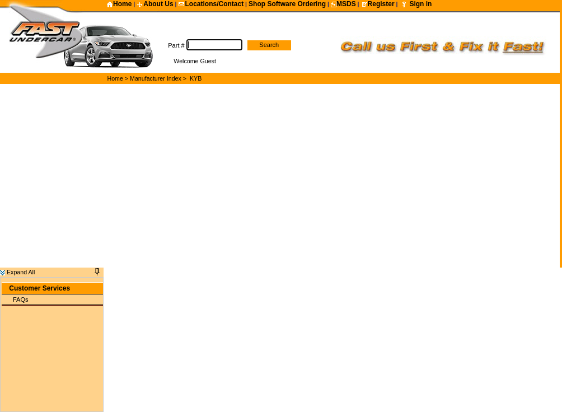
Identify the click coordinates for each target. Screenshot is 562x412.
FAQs (21, 299)
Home (119, 4)
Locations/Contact (210, 4)
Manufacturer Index (155, 78)
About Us (155, 4)
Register (378, 4)
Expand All (17, 272)
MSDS (343, 4)
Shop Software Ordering (287, 4)
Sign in (420, 4)
